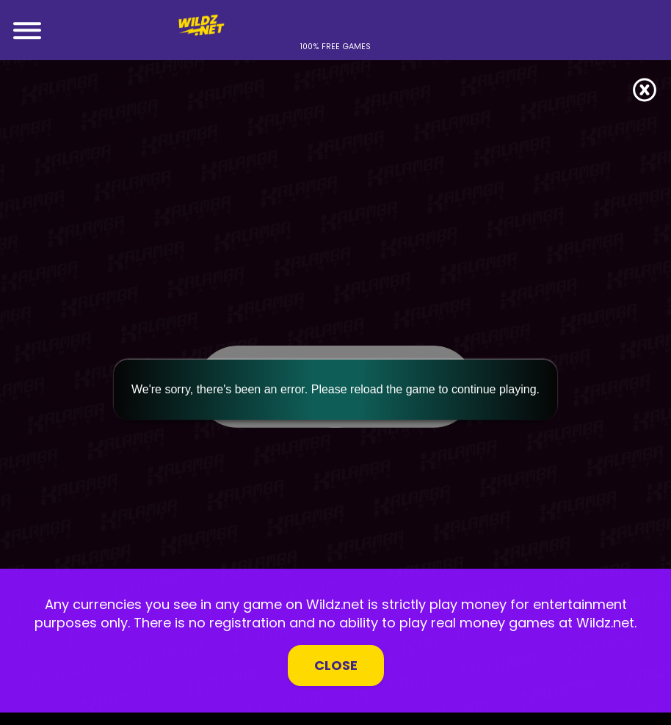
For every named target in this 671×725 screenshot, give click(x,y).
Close (336, 665)
